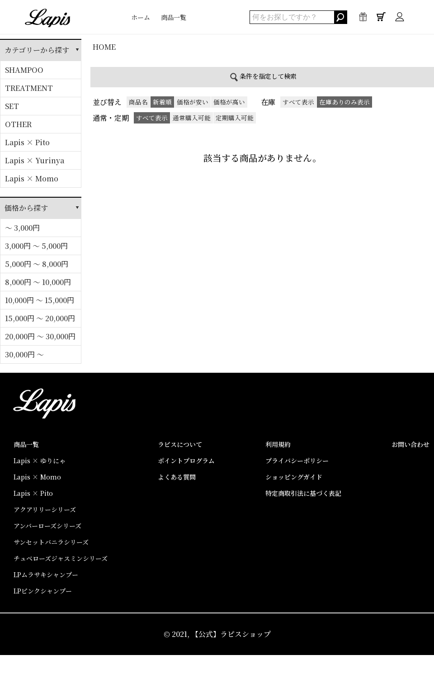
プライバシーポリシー (297, 460)
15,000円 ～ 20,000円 (40, 318)
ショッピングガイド (293, 476)
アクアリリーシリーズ (45, 509)
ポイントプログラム (186, 460)
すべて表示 (298, 101)
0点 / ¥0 (381, 19)
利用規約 (278, 444)
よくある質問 (177, 476)
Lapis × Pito (27, 142)
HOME (104, 47)
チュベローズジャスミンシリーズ (61, 558)
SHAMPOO (24, 70)
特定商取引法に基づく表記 (303, 493)
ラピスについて (180, 444)
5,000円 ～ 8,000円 (36, 264)
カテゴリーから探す (37, 50)
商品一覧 (173, 17)
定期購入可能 (235, 117)
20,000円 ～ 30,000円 (40, 336)
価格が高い (229, 101)
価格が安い (192, 101)
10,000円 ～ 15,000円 (39, 300)
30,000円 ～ (24, 354)
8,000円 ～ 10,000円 (38, 282)
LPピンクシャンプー (43, 590)
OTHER (18, 124)
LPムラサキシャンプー (46, 574)
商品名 (138, 101)
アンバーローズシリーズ (47, 525)
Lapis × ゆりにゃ (40, 460)
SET (12, 106)
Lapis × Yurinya (34, 160)
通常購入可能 (192, 117)
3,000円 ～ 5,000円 (36, 246)
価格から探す (26, 208)
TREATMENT (29, 88)
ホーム (140, 17)
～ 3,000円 (22, 228)
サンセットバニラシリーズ (51, 541)
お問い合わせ (410, 444)
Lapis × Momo (31, 178)
